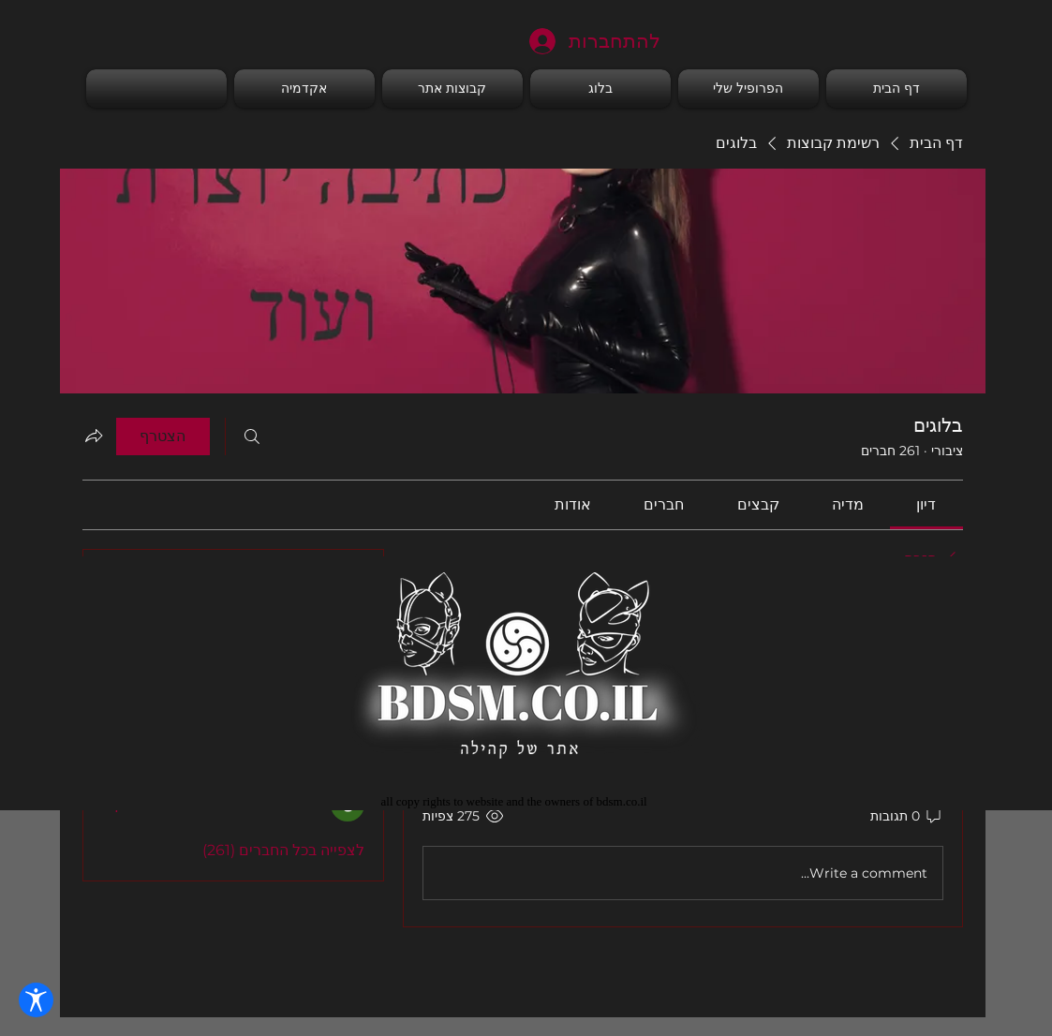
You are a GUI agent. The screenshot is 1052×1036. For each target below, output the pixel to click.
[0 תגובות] (906, 816)
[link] (926, 504)
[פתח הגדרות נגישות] (36, 1000)
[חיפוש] (252, 436)
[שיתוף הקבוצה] (93, 435)
